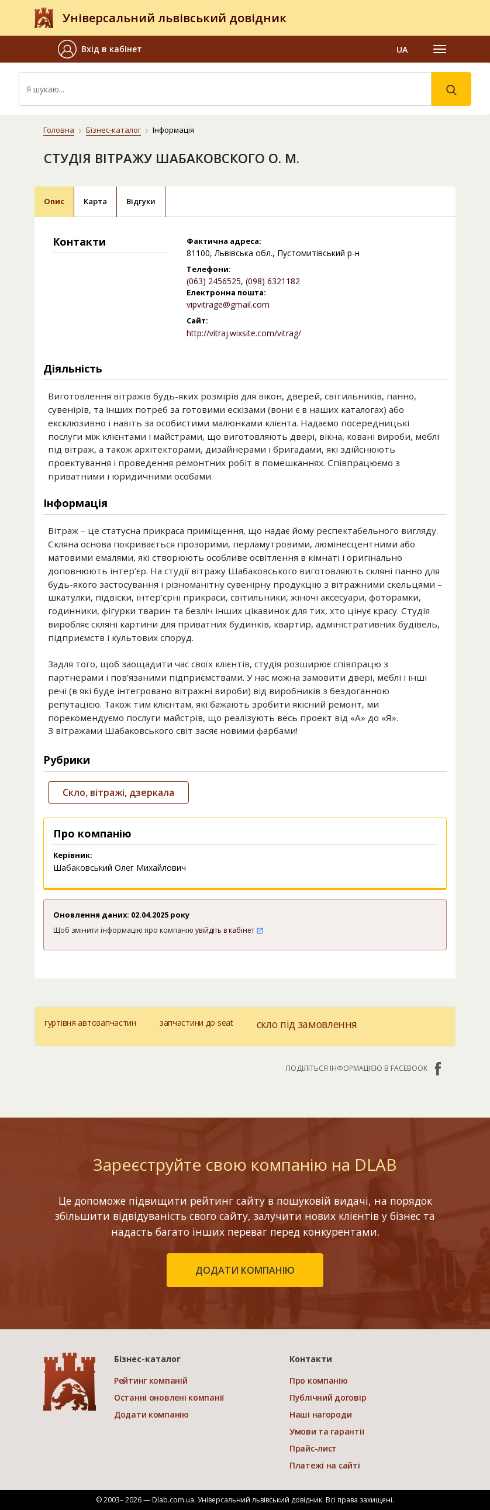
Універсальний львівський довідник (175, 18)
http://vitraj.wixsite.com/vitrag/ (244, 333)
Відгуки (141, 201)
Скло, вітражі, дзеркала (118, 792)
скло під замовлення (307, 1024)
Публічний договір (327, 1397)
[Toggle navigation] (440, 49)
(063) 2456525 (214, 281)
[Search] (225, 89)
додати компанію (245, 1270)
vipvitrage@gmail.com (228, 304)
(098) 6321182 (273, 281)
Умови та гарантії (326, 1431)
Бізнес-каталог (113, 130)
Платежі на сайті (324, 1465)
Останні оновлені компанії (169, 1397)
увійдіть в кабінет (229, 930)
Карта (95, 201)
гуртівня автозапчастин (90, 1022)
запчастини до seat (196, 1022)
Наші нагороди (320, 1414)
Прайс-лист (313, 1448)
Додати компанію (151, 1414)
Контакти (310, 1358)
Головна (58, 130)
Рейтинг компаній (151, 1380)
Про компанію (318, 1380)
